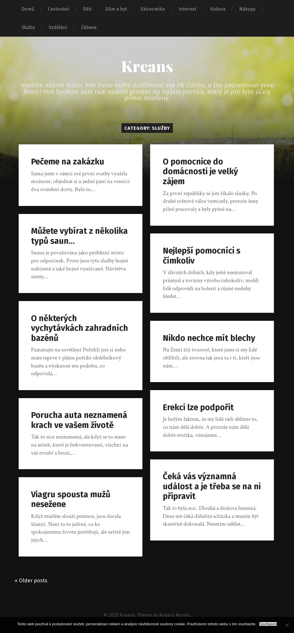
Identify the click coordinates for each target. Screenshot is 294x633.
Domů (28, 9)
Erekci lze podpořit (198, 407)
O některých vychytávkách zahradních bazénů (79, 328)
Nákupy (247, 9)
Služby (28, 27)
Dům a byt (116, 9)
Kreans (147, 66)
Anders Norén (174, 615)
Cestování (58, 9)
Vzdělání (58, 27)
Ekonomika (153, 9)
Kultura (217, 9)
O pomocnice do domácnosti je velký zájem (200, 171)
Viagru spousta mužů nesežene (70, 500)
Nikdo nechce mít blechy (209, 338)
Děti (87, 9)
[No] (287, 625)
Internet (187, 9)
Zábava (88, 27)
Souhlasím (268, 624)
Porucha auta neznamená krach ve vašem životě (79, 420)
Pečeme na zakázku (67, 162)
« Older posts (31, 580)
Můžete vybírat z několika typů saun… (79, 236)
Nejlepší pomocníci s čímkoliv (201, 256)
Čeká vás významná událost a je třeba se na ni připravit (212, 486)
